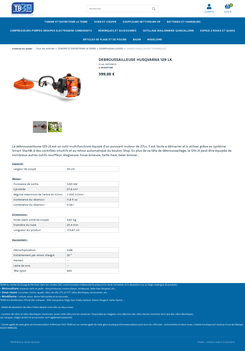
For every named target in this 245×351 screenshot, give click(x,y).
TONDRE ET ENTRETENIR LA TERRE (66, 21)
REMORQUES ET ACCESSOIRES (117, 30)
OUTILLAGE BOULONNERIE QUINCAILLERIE (168, 30)
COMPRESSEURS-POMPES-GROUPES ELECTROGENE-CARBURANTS (51, 30)
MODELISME (154, 39)
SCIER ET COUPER (105, 21)
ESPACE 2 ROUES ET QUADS (217, 30)
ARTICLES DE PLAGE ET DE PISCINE (105, 39)
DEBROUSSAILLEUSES (111, 48)
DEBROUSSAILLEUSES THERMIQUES (146, 48)
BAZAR (137, 39)
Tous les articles (45, 48)
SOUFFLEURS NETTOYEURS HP (142, 21)
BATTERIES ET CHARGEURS (184, 21)
